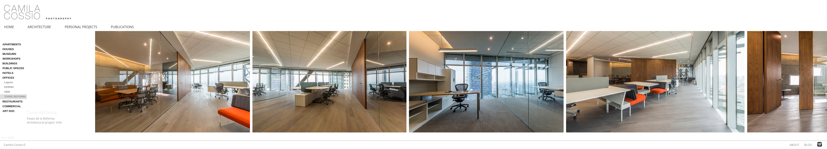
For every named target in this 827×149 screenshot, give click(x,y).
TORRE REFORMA (15, 96)
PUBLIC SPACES (13, 68)
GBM (7, 91)
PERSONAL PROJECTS (81, 27)
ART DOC (8, 111)
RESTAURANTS (12, 101)
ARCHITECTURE (39, 27)
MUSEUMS (9, 53)
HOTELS (7, 72)
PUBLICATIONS (122, 27)
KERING (9, 87)
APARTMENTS (11, 44)
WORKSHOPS (11, 58)
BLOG (808, 145)
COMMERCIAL (11, 106)
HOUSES (8, 49)
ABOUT (794, 145)
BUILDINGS (9, 63)
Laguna (8, 82)
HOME (9, 27)
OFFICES (8, 77)
